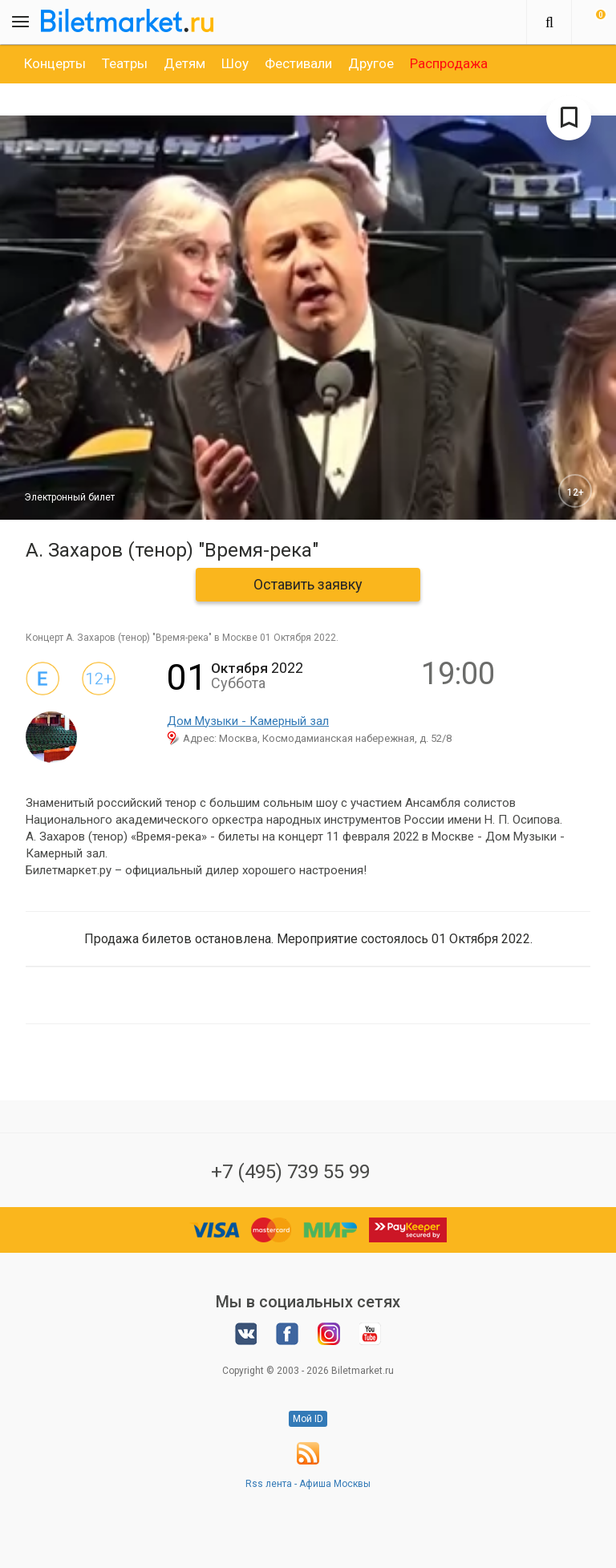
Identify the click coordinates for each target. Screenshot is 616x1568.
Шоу (235, 63)
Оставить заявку (308, 584)
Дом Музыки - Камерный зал (248, 721)
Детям (184, 63)
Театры (125, 63)
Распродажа (449, 63)
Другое (371, 63)
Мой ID (308, 1418)
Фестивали (298, 63)
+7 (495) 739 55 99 (290, 1171)
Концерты (55, 63)
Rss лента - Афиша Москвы (308, 1483)
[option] (55, 63)
